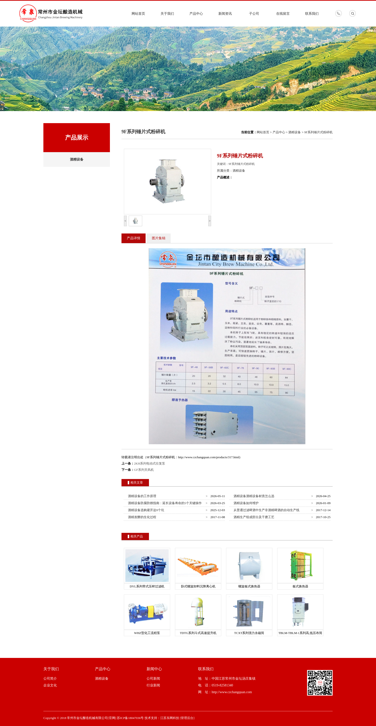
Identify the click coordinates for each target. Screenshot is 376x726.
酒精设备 (76, 159)
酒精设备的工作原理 (141, 496)
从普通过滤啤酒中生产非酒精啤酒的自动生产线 (266, 510)
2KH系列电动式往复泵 (149, 463)
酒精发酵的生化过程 (141, 517)
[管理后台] (187, 718)
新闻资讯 (225, 13)
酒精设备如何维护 (245, 503)
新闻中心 (154, 669)
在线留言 (283, 13)
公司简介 (50, 678)
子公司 (254, 13)
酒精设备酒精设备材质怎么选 (253, 496)
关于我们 (167, 13)
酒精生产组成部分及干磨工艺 (253, 517)
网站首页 (138, 13)
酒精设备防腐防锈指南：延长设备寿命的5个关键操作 (164, 503)
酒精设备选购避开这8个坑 (145, 510)
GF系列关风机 (144, 470)
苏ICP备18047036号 (130, 718)
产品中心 (196, 13)
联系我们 (312, 13)
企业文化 (50, 685)
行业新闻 (153, 685)
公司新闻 (153, 678)
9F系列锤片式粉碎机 (318, 132)
